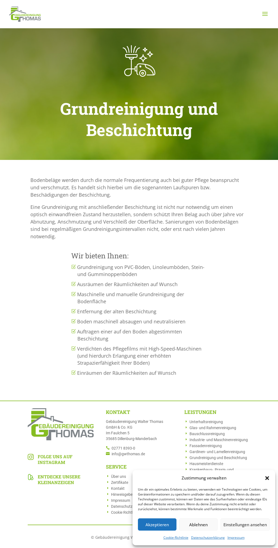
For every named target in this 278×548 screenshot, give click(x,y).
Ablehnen (198, 524)
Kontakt (118, 488)
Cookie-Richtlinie (175, 537)
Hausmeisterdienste (206, 464)
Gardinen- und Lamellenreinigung (217, 452)
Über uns (118, 476)
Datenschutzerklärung (208, 537)
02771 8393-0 (123, 448)
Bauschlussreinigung (207, 434)
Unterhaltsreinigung (206, 422)
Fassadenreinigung (205, 446)
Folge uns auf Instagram (55, 459)
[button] (267, 478)
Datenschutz (121, 506)
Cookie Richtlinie (124, 512)
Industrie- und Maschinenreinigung (218, 440)
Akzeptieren (157, 524)
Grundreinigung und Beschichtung (218, 458)
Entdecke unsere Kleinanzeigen (59, 479)
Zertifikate (119, 482)
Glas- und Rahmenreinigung (212, 428)
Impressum (236, 537)
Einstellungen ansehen (245, 524)
